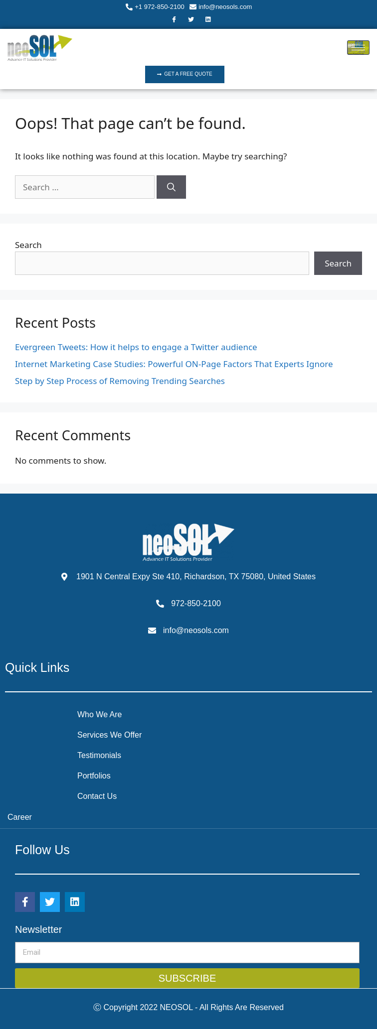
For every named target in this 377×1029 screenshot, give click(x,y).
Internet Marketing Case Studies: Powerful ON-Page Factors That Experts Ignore (174, 364)
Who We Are (99, 714)
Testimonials (99, 755)
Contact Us (97, 796)
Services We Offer (109, 735)
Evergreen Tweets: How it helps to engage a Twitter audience (136, 347)
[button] (184, 74)
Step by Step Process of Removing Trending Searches (120, 380)
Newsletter (38, 929)
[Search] (171, 187)
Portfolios (94, 776)
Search (28, 245)
